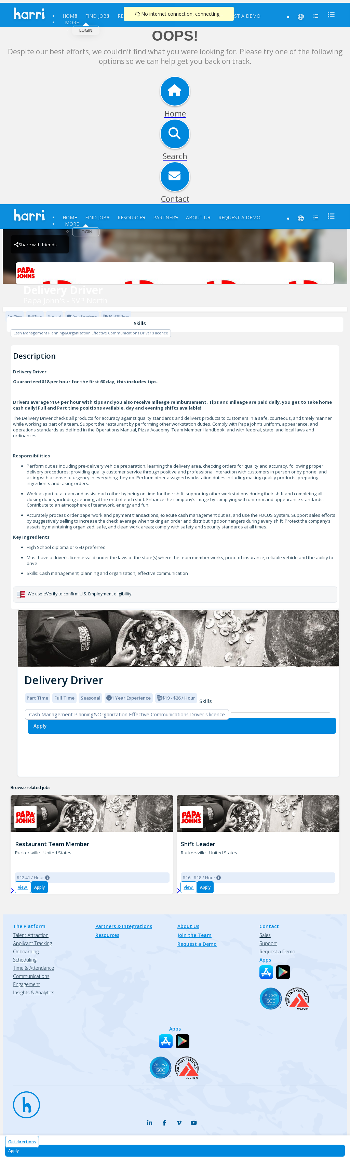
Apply (39, 887)
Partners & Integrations (123, 926)
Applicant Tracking (32, 943)
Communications (31, 976)
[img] (178, 638)
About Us (198, 217)
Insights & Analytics (33, 992)
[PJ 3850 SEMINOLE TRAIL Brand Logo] (25, 817)
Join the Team (194, 935)
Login (85, 30)
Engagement (26, 984)
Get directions (22, 1142)
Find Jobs (97, 16)
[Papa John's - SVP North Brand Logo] (175, 273)
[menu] (329, 14)
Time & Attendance (33, 968)
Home (70, 16)
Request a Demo (239, 16)
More (72, 22)
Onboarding (26, 951)
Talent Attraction (31, 935)
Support (268, 943)
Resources (131, 217)
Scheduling (25, 959)
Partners (165, 217)
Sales (264, 935)
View (23, 887)
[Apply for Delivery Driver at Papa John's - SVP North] (175, 1151)
